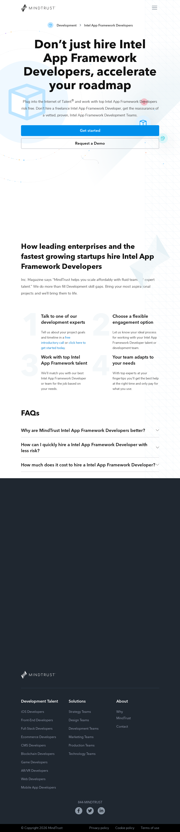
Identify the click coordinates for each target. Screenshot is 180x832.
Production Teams (82, 745)
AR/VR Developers (34, 770)
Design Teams (79, 720)
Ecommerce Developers (38, 736)
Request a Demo (90, 143)
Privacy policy (99, 828)
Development (66, 25)
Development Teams (84, 728)
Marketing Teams (81, 736)
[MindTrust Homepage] (38, 8)
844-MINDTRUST (90, 802)
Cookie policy (124, 828)
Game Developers (34, 762)
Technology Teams (82, 753)
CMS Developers (33, 745)
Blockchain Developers (37, 753)
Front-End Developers (37, 720)
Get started (90, 130)
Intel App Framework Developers (108, 25)
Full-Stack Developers (36, 728)
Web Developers (33, 779)
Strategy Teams (80, 711)
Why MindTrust (123, 714)
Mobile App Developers (38, 787)
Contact (122, 726)
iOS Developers (32, 711)
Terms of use (150, 828)
